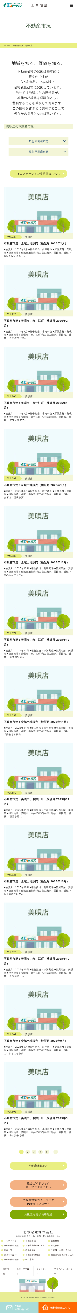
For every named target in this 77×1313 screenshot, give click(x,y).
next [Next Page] (55, 1152)
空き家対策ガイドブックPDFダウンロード (38, 1201)
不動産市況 (30, 1240)
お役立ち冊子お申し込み (62, 1254)
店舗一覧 (8, 1250)
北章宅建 (40, 5)
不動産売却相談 (11, 1245)
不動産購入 (30, 1250)
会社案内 (29, 1259)
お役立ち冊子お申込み (38, 1214)
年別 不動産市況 (48, 140)
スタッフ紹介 (10, 1254)
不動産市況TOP (39, 1165)
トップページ (10, 1240)
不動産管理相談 (32, 1254)
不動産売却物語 (11, 1259)
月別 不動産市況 (48, 150)
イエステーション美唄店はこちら (38, 173)
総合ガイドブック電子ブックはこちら (38, 1185)
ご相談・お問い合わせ (61, 1250)
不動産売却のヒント (34, 1245)
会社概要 (55, 1240)
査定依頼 (55, 1245)
